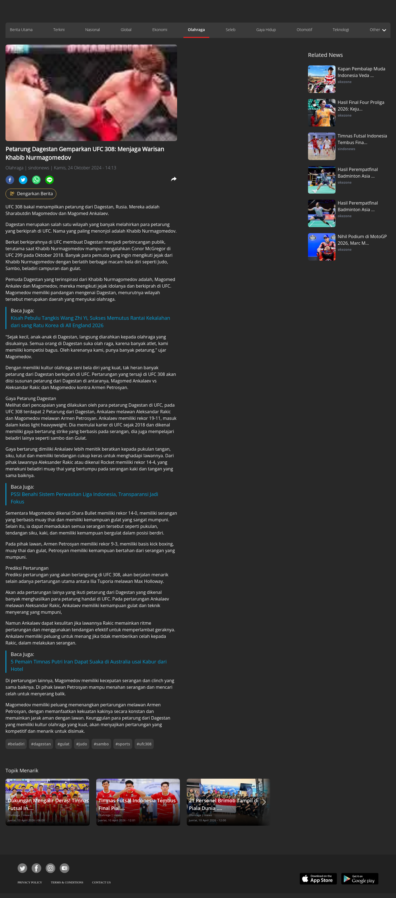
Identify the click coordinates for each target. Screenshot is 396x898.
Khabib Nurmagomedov (60, 249)
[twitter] (23, 179)
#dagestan (41, 744)
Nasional (92, 29)
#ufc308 (144, 744)
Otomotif (304, 29)
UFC (10, 207)
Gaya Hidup (266, 29)
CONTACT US (101, 882)
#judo (81, 744)
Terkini (59, 29)
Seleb (230, 29)
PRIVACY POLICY (30, 882)
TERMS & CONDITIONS (67, 882)
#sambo (101, 744)
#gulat (63, 744)
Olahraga (196, 29)
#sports (123, 744)
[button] (264, 802)
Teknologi (341, 29)
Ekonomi (159, 29)
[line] (49, 179)
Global (126, 29)
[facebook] (10, 179)
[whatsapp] (36, 179)
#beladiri (16, 744)
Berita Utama (21, 29)
